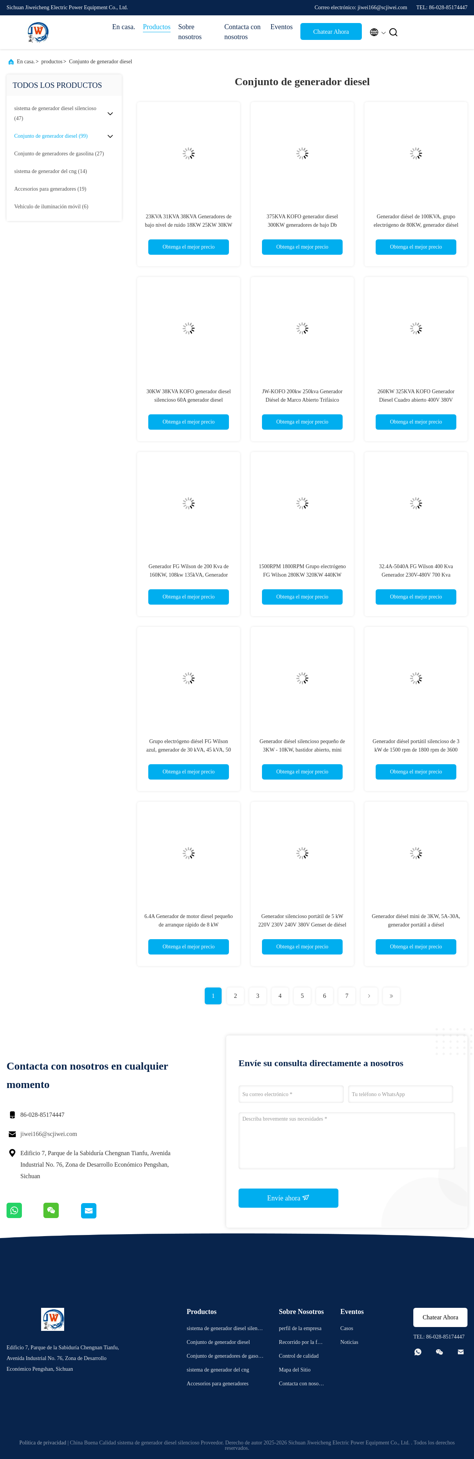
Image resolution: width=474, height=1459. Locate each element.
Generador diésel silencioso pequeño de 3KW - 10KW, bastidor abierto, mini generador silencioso (302, 750)
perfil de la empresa (300, 1328)
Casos (346, 1328)
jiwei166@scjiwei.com (48, 1134)
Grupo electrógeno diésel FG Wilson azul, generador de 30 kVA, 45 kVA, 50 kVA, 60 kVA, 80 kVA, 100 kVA (188, 750)
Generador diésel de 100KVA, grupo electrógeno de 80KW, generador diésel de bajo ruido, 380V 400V (416, 225)
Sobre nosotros (190, 32)
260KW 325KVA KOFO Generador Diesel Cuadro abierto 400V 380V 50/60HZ (416, 400)
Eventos (281, 27)
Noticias (349, 1342)
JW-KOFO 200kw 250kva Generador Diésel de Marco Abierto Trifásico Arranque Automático (302, 400)
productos (52, 61)
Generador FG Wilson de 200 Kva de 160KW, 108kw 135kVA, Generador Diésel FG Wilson (189, 575)
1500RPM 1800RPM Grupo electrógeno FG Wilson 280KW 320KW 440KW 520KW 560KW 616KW (302, 575)
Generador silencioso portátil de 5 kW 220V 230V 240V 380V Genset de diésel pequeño (302, 924)
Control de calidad (298, 1356)
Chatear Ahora (331, 31)
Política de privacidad (42, 1443)
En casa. (123, 27)
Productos (157, 27)
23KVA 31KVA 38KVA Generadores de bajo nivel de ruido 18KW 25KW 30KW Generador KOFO (188, 225)
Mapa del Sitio (294, 1370)
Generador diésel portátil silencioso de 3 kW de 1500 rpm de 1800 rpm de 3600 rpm (416, 750)
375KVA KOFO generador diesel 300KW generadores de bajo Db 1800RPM (302, 225)
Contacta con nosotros (242, 32)
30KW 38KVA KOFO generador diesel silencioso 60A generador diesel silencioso (188, 400)
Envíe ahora (288, 1198)
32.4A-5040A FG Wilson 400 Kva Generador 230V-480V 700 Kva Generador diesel (416, 575)
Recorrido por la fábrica (301, 1343)
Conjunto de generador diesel (100, 61)
